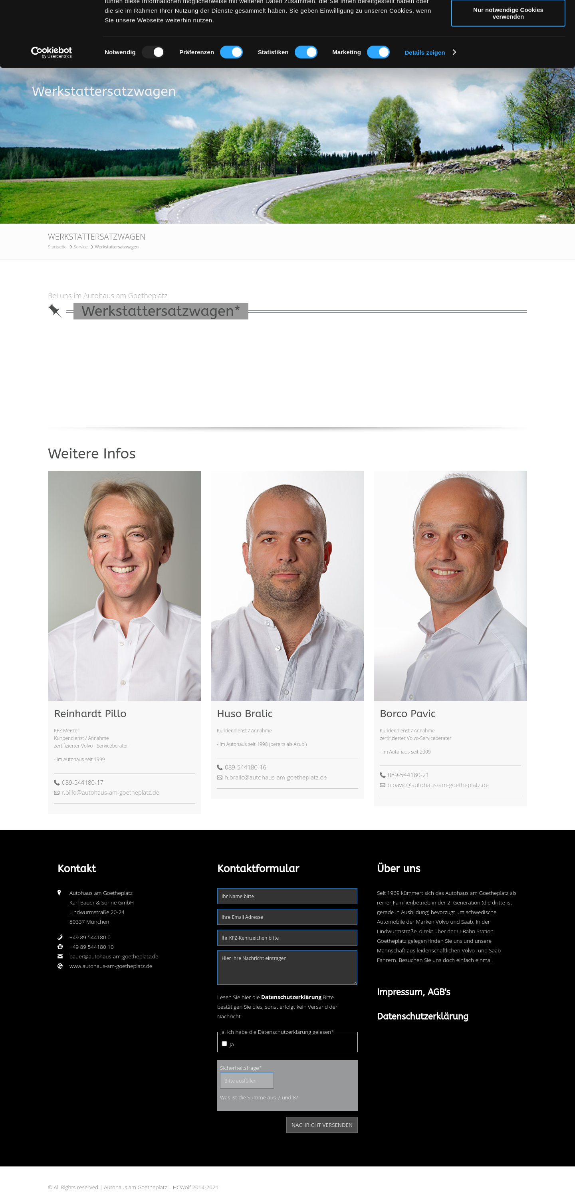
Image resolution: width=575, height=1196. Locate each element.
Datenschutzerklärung (422, 1017)
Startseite (57, 247)
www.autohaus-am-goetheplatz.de (110, 966)
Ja (232, 1044)
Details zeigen (424, 109)
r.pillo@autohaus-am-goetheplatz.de (110, 792)
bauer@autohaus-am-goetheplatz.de (113, 956)
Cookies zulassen (508, 19)
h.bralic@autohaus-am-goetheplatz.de (275, 777)
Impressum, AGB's (413, 992)
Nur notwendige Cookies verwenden (508, 70)
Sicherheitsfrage (241, 1067)
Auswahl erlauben (508, 43)
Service (81, 247)
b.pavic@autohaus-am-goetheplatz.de (438, 785)
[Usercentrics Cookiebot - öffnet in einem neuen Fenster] (52, 109)
